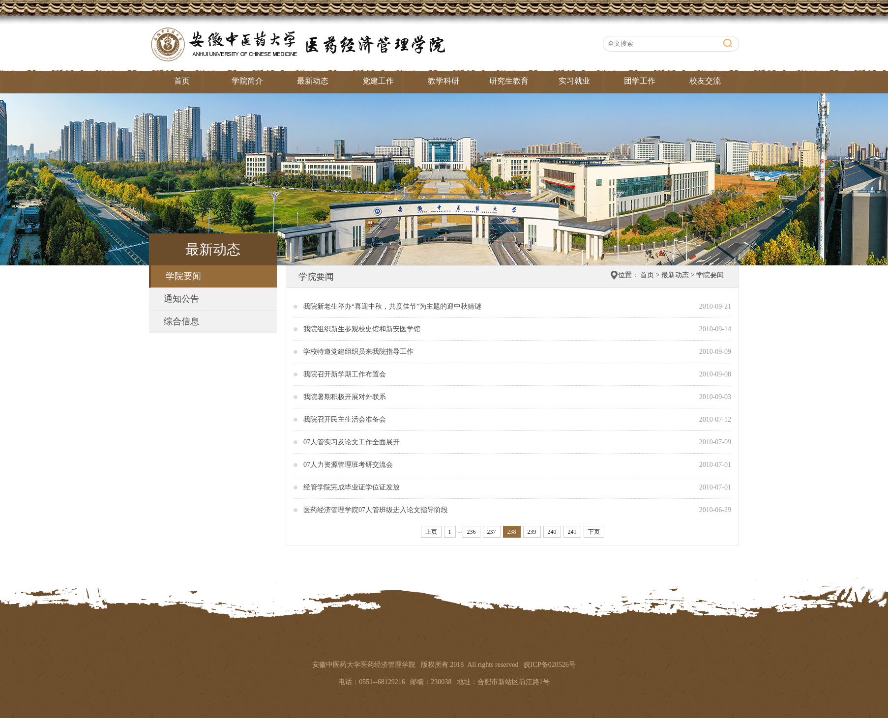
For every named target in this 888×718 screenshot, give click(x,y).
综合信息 (181, 321)
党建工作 (378, 81)
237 (491, 531)
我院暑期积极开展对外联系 (344, 397)
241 (572, 531)
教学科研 (443, 81)
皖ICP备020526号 (550, 664)
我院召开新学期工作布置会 (344, 374)
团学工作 (639, 81)
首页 (182, 81)
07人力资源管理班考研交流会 (348, 464)
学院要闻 (183, 276)
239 (532, 531)
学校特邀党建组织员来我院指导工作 (358, 351)
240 (552, 531)
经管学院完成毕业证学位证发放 (351, 487)
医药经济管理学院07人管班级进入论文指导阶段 (375, 510)
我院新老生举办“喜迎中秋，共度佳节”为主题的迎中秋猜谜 (392, 306)
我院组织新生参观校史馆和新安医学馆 (361, 329)
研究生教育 (509, 81)
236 (471, 531)
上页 (431, 531)
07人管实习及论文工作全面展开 (351, 442)
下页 (594, 531)
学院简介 (247, 81)
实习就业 (574, 81)
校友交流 (705, 81)
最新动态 (312, 81)
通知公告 (181, 299)
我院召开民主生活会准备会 (344, 419)
